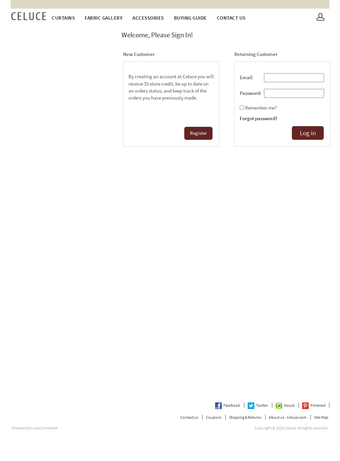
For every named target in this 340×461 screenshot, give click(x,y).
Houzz (285, 405)
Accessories (148, 18)
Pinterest (314, 405)
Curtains (63, 18)
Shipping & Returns (245, 417)
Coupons (213, 417)
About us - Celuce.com (287, 417)
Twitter (258, 405)
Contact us (231, 18)
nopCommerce (45, 427)
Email (246, 78)
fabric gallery (104, 18)
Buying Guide (190, 18)
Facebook (228, 405)
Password (250, 93)
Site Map (321, 417)
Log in (308, 133)
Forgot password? (259, 118)
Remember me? (261, 108)
